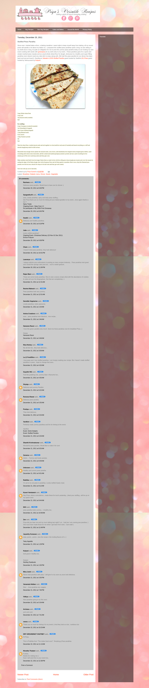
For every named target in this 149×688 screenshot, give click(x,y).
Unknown (26, 467)
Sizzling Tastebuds (29, 562)
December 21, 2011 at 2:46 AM (33, 319)
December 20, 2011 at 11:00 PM (34, 267)
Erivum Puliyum (28, 237)
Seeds (48, 174)
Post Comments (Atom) (35, 679)
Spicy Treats (27, 204)
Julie (25, 230)
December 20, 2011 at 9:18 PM (33, 223)
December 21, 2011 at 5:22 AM (33, 390)
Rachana (26, 182)
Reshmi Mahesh (29, 288)
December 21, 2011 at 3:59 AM (33, 350)
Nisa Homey (27, 345)
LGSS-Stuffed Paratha (56, 58)
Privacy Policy (87, 29)
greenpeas (41, 52)
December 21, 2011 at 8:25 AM (33, 448)
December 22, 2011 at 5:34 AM (33, 602)
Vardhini (26, 422)
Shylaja (26, 384)
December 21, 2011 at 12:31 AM (34, 282)
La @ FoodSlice (29, 357)
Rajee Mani (27, 274)
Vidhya (25, 597)
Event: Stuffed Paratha (30, 433)
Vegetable (54, 174)
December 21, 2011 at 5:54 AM (33, 415)
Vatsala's (46, 58)
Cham (25, 247)
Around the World (73, 29)
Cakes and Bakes (58, 29)
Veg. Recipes (29, 29)
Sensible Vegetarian (30, 301)
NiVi (24, 507)
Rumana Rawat (28, 397)
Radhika (26, 480)
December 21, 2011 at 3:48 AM (33, 338)
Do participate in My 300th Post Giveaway (37, 208)
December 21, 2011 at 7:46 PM (33, 590)
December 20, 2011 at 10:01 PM (34, 253)
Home (19, 29)
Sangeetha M (28, 195)
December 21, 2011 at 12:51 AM (34, 294)
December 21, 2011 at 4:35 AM (33, 378)
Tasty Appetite (28, 541)
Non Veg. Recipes (43, 29)
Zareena (26, 455)
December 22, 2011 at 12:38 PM (34, 661)
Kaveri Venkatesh (29, 492)
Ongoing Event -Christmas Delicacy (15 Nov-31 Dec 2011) (43, 235)
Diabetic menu (35, 174)
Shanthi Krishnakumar (31, 442)
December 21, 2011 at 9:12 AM (33, 486)
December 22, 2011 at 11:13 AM (34, 644)
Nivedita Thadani (29, 651)
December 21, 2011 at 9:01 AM (33, 473)
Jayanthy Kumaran (30, 534)
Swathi (25, 218)
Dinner (43, 174)
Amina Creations (29, 313)
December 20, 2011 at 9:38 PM (33, 240)
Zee (24, 519)
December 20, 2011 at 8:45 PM (33, 211)
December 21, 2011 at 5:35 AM (33, 402)
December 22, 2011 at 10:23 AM (34, 627)
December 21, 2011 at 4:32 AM (33, 365)
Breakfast (26, 174)
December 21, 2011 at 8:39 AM (33, 461)
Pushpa (26, 409)
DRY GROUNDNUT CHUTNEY (33, 634)
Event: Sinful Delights (30, 431)
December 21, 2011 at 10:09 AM (34, 513)
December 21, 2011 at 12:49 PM (34, 527)
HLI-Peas (85, 58)
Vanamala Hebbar (29, 584)
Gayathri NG (27, 372)
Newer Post (23, 674)
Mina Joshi (27, 572)
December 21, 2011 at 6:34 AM (33, 436)
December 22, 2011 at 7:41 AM (33, 615)
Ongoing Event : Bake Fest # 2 (33, 206)
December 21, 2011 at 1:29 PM (33, 544)
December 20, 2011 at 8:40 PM (33, 188)
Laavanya (26, 259)
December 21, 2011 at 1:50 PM (33, 565)
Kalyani (37, 60)
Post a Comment (27, 665)
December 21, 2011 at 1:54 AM (33, 307)
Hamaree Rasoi (28, 326)
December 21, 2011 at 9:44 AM (33, 500)
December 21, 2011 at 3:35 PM (33, 577)
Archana (26, 609)
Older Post (88, 674)
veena (25, 621)
